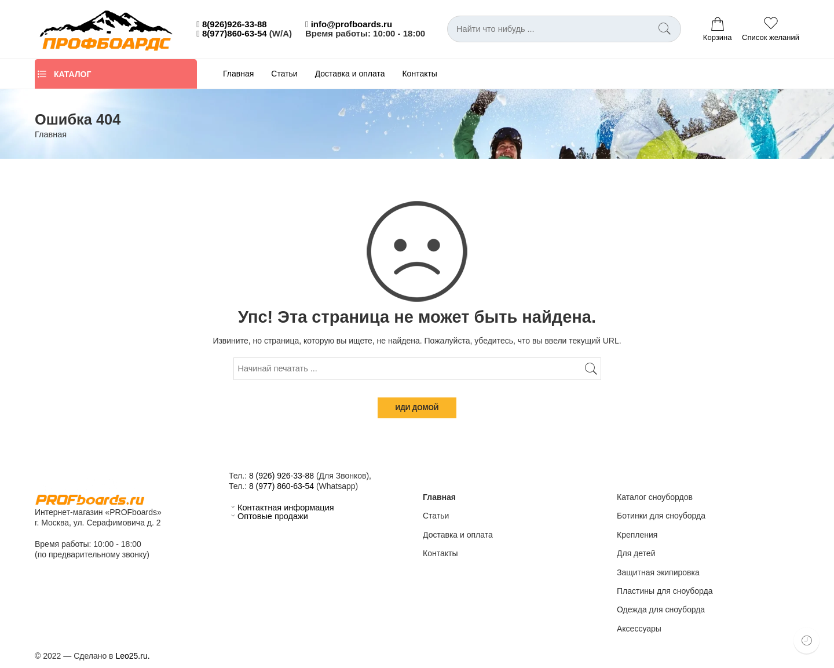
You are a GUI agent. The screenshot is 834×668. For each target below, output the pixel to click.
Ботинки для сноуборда (661, 515)
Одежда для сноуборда (661, 609)
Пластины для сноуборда (664, 591)
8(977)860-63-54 (234, 33)
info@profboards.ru (351, 24)
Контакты (419, 73)
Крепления (637, 534)
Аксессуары (639, 628)
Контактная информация (281, 507)
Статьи (284, 73)
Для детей (636, 553)
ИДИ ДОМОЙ (417, 408)
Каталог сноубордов (655, 497)
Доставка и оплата (350, 73)
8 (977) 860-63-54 (281, 486)
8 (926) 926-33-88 (281, 475)
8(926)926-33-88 (234, 24)
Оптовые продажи (268, 516)
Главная (238, 73)
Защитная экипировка (658, 572)
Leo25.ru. (132, 655)
